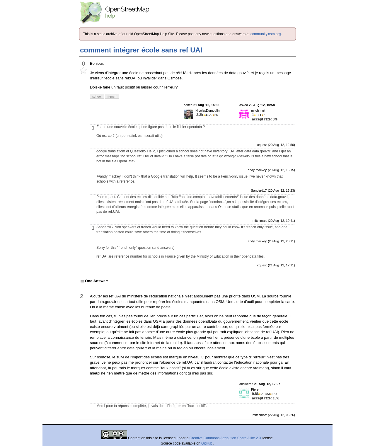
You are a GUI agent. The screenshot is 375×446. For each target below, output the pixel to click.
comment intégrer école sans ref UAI (141, 50)
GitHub (207, 443)
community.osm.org (265, 34)
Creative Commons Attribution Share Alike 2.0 (225, 438)
